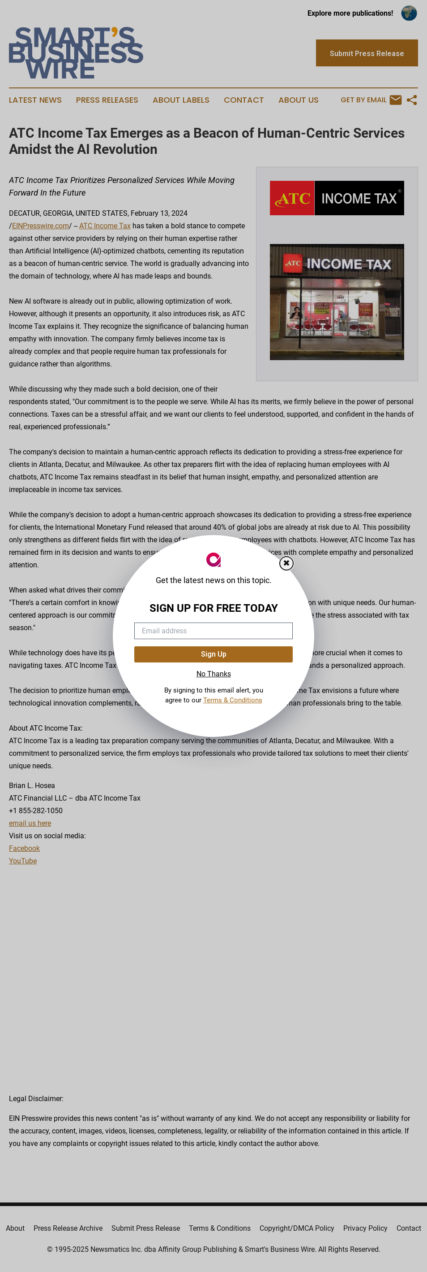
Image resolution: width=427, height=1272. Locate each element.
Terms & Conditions (232, 700)
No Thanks (213, 674)
